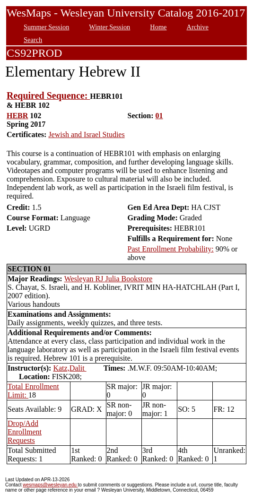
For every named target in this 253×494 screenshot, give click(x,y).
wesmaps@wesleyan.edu (50, 484)
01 (159, 116)
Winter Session (109, 27)
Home (158, 27)
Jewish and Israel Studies (86, 134)
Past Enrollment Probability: (170, 249)
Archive (197, 27)
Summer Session (46, 27)
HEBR (17, 116)
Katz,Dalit (69, 368)
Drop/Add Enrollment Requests (25, 431)
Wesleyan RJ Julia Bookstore (108, 279)
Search (33, 39)
